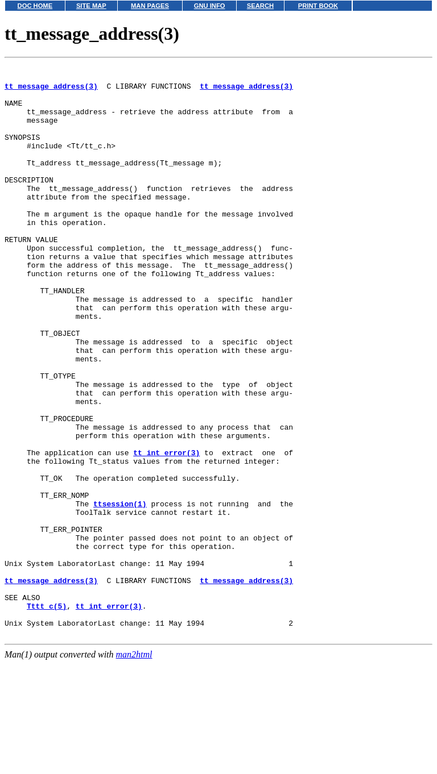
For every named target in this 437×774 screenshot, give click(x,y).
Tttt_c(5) (47, 715)
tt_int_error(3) (166, 531)
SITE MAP (91, 5)
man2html (134, 768)
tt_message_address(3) (51, 91)
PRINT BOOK (318, 5)
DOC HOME (35, 5)
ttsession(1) (120, 592)
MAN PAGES (150, 5)
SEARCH (260, 5)
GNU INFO (209, 5)
